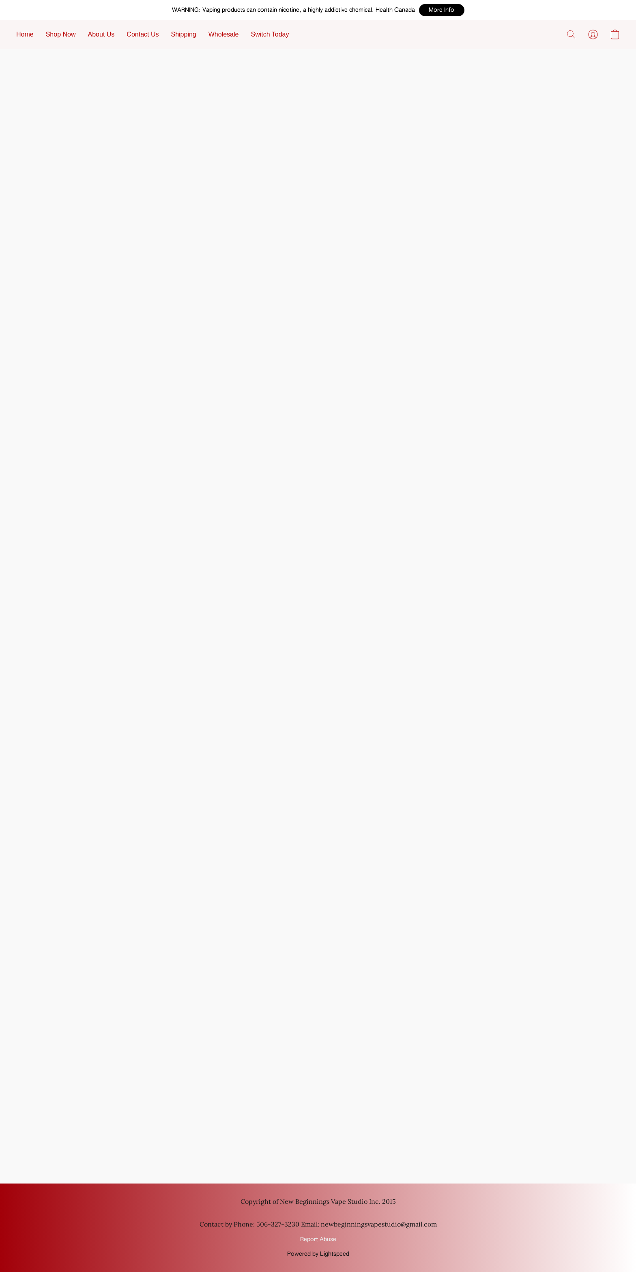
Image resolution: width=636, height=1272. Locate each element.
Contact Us (143, 34)
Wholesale (223, 34)
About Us (101, 34)
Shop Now (61, 34)
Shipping (183, 34)
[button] (441, 10)
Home (25, 34)
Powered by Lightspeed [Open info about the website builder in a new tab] (318, 1254)
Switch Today (270, 34)
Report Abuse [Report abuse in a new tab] (318, 1239)
